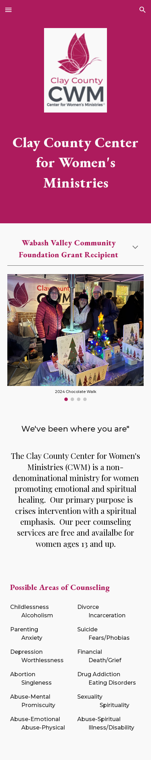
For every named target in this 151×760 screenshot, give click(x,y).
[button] (8, 9)
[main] (75, 162)
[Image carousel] (75, 337)
